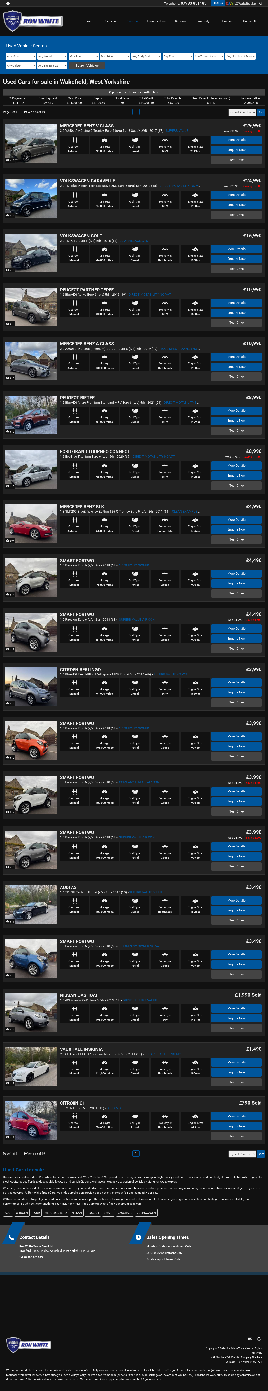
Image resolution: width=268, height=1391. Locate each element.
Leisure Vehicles (157, 21)
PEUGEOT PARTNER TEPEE (87, 289)
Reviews (180, 21)
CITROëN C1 (72, 1103)
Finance (227, 21)
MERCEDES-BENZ (56, 1212)
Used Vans (110, 21)
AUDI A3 (68, 887)
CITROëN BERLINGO (80, 669)
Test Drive (236, 160)
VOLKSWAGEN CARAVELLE (87, 180)
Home (87, 21)
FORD (36, 1212)
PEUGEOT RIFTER (77, 397)
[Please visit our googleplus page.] (261, 3)
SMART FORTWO (77, 560)
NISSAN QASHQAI (78, 995)
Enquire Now (236, 150)
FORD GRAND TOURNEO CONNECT (95, 451)
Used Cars (133, 21)
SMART (108, 1212)
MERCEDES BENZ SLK (82, 506)
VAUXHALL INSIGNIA (81, 1049)
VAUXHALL (125, 1212)
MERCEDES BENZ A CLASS (87, 343)
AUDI (8, 1212)
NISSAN (77, 1212)
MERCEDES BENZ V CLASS (87, 125)
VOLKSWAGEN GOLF (81, 236)
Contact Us (250, 21)
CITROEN (22, 1212)
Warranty (204, 21)
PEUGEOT (92, 1212)
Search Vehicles (87, 65)
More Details (236, 140)
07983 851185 (193, 3)
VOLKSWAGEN (146, 1212)
